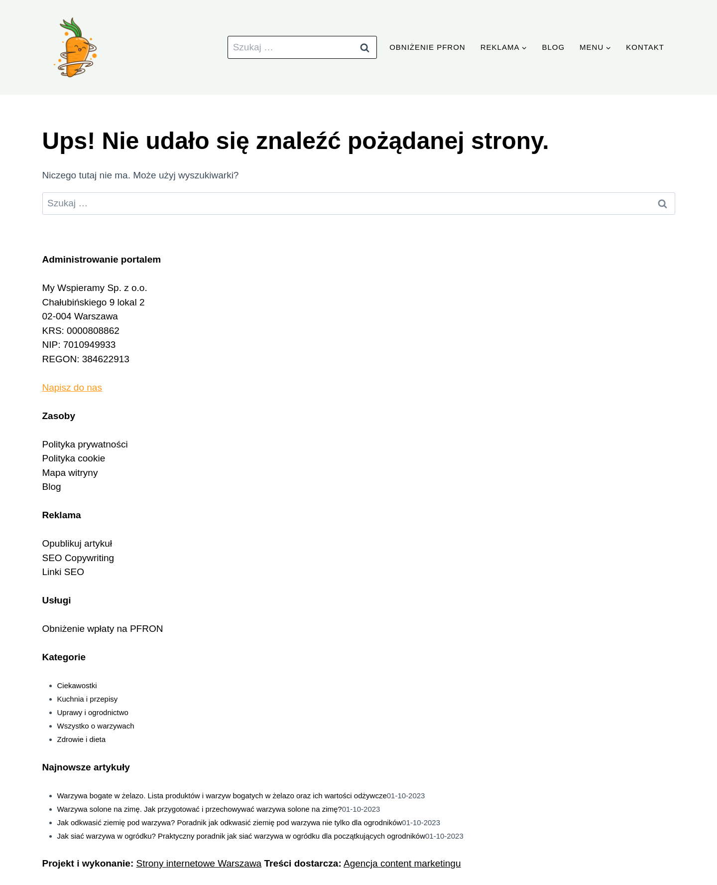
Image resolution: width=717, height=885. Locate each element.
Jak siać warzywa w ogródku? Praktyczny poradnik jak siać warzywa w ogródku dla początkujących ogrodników (241, 836)
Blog (553, 47)
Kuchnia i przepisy (87, 699)
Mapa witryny (70, 472)
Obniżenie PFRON (427, 47)
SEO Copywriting (78, 558)
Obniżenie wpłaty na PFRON (102, 628)
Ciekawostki (77, 685)
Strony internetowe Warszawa (199, 863)
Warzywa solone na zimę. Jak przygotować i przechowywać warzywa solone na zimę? (199, 809)
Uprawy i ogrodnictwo (92, 712)
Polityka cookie (74, 458)
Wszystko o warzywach (95, 726)
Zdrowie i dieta (81, 739)
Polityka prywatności (85, 444)
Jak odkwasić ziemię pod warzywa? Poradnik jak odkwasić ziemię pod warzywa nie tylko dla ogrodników (229, 822)
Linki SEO (63, 572)
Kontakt (645, 47)
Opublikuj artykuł (77, 543)
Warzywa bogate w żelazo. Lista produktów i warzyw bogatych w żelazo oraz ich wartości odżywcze (222, 795)
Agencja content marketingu (402, 863)
